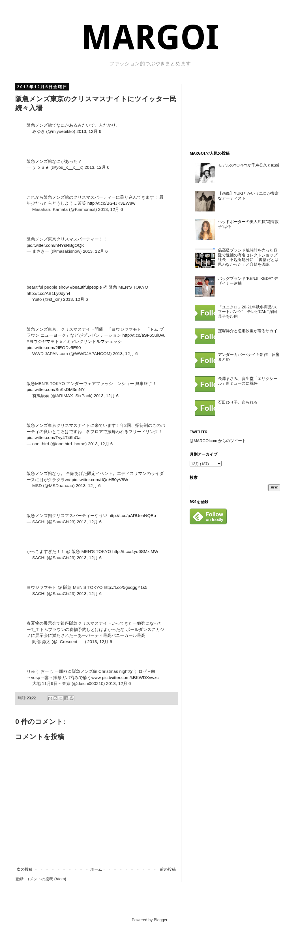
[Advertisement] (222, 112)
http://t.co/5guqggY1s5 (125, 587)
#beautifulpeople (86, 287)
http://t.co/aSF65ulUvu (144, 335)
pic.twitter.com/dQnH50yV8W (100, 479)
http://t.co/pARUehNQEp (132, 515)
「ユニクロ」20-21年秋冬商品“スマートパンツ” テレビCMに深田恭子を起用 (247, 312)
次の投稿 (25, 869)
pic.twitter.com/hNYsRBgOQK (55, 245)
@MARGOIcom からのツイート (218, 440)
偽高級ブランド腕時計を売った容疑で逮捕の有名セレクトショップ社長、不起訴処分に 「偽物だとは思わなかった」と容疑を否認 (248, 257)
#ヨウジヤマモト (43, 341)
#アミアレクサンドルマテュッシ (91, 341)
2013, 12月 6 (88, 131)
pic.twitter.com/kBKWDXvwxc (130, 677)
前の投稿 (168, 869)
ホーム (96, 869)
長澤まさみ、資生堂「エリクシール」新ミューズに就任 (247, 381)
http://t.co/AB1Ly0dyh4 (48, 293)
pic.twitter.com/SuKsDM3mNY (56, 389)
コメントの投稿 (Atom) (45, 879)
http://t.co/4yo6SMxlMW (135, 551)
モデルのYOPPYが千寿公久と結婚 (248, 165)
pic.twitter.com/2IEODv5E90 (54, 347)
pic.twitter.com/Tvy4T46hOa (54, 437)
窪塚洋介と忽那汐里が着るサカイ (247, 330)
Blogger (160, 920)
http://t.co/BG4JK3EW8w (111, 203)
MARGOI (150, 37)
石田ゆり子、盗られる (238, 402)
